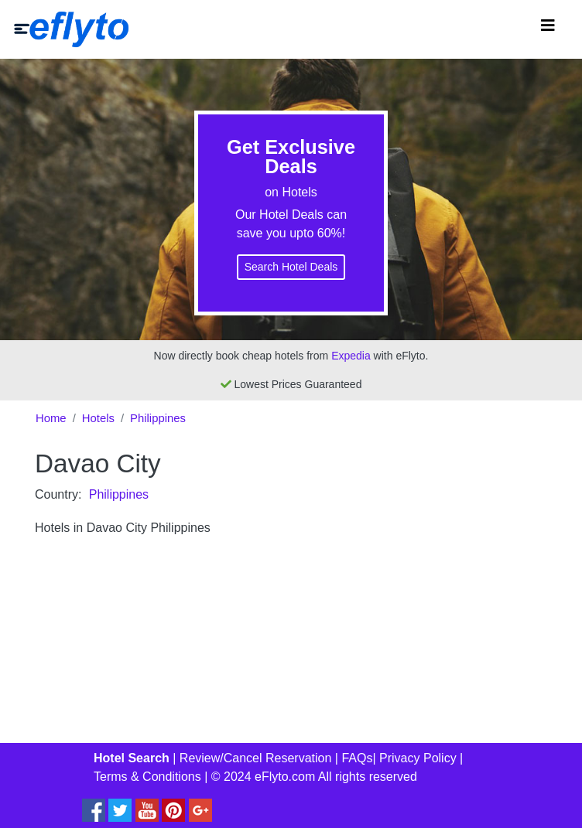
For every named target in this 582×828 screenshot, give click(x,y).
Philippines (158, 418)
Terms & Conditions (147, 776)
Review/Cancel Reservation (256, 758)
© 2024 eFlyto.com (263, 776)
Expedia (351, 355)
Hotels (98, 418)
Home (51, 418)
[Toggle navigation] (548, 29)
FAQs (356, 758)
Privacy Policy (418, 758)
